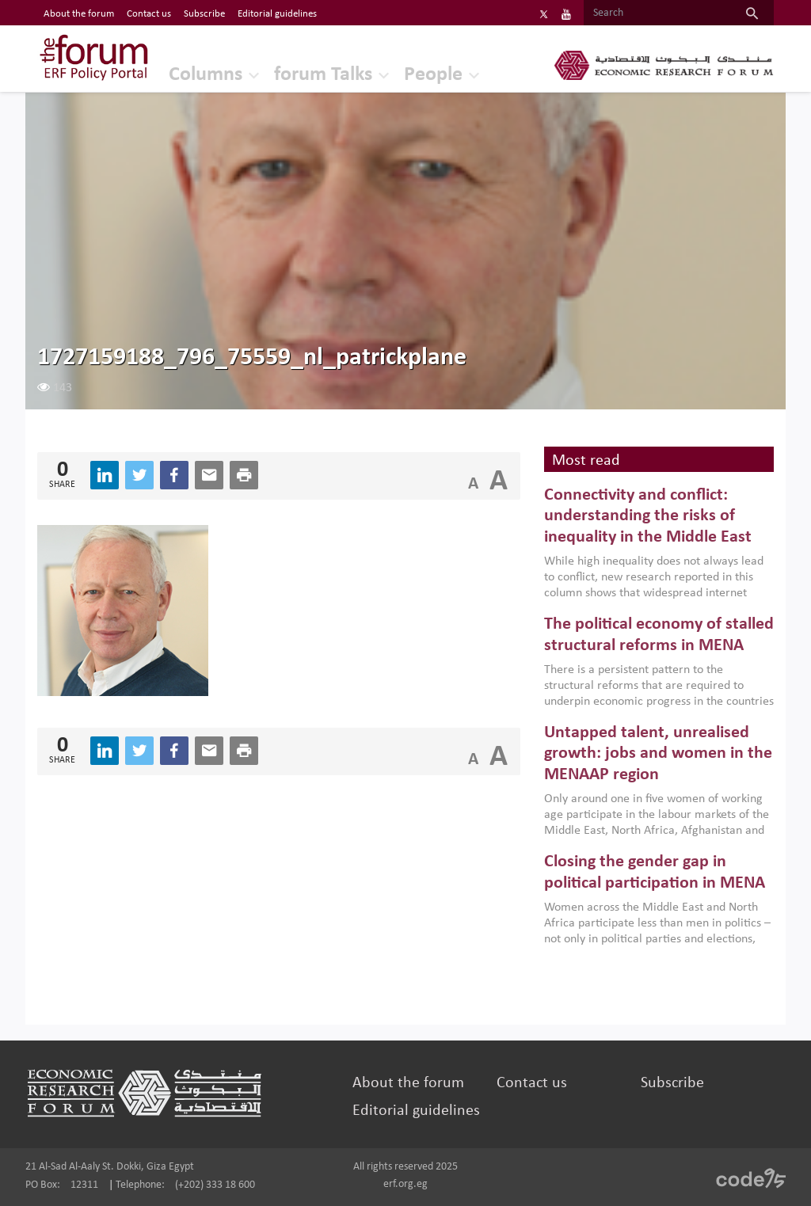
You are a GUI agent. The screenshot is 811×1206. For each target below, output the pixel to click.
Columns (205, 75)
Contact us (532, 1083)
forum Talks (323, 75)
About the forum (408, 1083)
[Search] (657, 13)
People (433, 75)
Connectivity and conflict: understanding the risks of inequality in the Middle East (648, 516)
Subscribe (672, 1083)
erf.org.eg (405, 1184)
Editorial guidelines (416, 1111)
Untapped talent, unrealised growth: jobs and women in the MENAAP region (658, 754)
